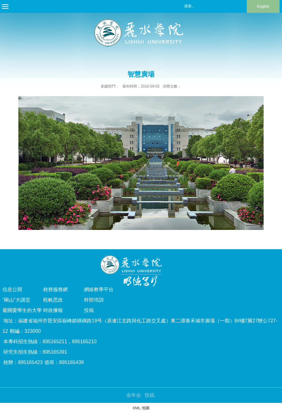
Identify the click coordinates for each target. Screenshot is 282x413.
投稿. (150, 395)
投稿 (89, 310)
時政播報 (53, 310)
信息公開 (12, 289)
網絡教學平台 (98, 289)
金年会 (133, 395)
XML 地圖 (141, 408)
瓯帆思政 (53, 299)
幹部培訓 (94, 299)
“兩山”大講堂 (16, 299)
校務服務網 (55, 289)
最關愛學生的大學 (22, 310)
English (263, 6)
